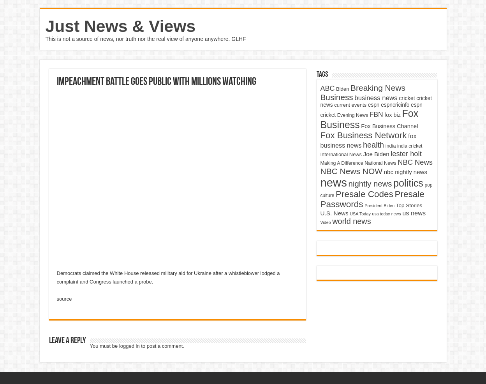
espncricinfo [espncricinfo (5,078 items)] (395, 105)
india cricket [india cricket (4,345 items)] (409, 146)
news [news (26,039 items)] (333, 182)
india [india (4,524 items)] (391, 146)
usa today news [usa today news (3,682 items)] (386, 213)
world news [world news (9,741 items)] (351, 221)
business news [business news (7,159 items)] (375, 98)
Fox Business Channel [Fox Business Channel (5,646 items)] (389, 126)
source (64, 299)
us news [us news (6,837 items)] (414, 213)
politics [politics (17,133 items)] (408, 183)
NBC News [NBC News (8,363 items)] (415, 162)
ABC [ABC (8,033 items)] (327, 88)
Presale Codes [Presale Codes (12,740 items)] (364, 194)
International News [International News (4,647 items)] (341, 154)
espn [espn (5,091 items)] (374, 105)
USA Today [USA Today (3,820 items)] (360, 213)
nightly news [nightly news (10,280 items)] (370, 184)
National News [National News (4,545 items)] (380, 163)
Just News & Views (121, 26)
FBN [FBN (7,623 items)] (376, 114)
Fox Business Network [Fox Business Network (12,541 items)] (363, 135)
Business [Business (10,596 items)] (336, 97)
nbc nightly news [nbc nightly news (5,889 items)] (405, 172)
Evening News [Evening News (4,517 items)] (352, 115)
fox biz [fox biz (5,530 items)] (392, 115)
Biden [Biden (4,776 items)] (342, 89)
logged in (129, 346)
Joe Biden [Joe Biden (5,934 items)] (376, 154)
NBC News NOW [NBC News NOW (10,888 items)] (351, 171)
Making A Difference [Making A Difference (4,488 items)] (341, 163)
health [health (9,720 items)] (373, 145)
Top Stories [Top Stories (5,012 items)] (409, 205)
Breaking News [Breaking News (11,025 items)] (377, 87)
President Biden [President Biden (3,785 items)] (379, 205)
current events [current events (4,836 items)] (350, 105)
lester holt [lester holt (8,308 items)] (406, 154)
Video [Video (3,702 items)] (325, 222)
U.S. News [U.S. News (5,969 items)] (334, 213)
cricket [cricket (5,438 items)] (407, 98)
